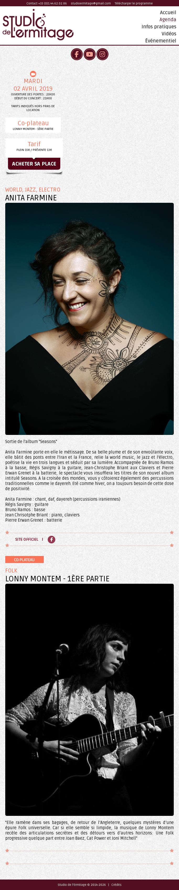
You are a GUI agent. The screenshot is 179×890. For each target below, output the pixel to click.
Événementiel (160, 41)
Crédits (116, 885)
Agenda (168, 20)
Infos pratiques (159, 27)
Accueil (168, 12)
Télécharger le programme (134, 4)
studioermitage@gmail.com (91, 4)
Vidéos (169, 34)
